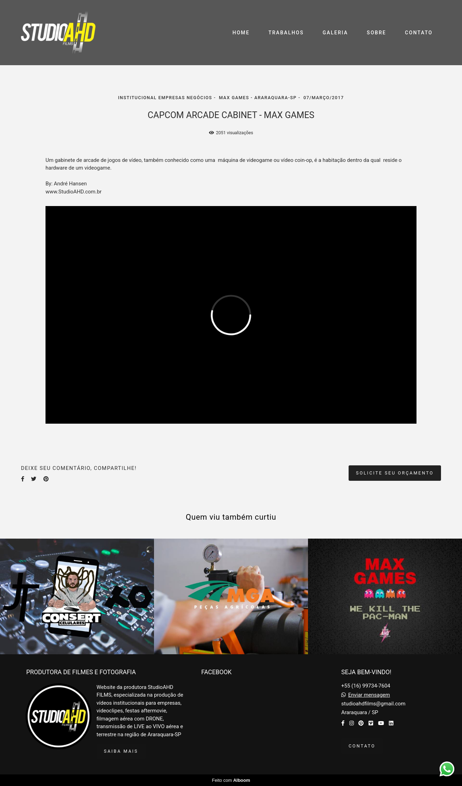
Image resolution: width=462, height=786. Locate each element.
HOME (241, 32)
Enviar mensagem (369, 695)
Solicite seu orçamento (395, 473)
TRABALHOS (286, 32)
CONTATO (419, 32)
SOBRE (376, 32)
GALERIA (335, 32)
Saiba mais (121, 751)
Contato (362, 746)
